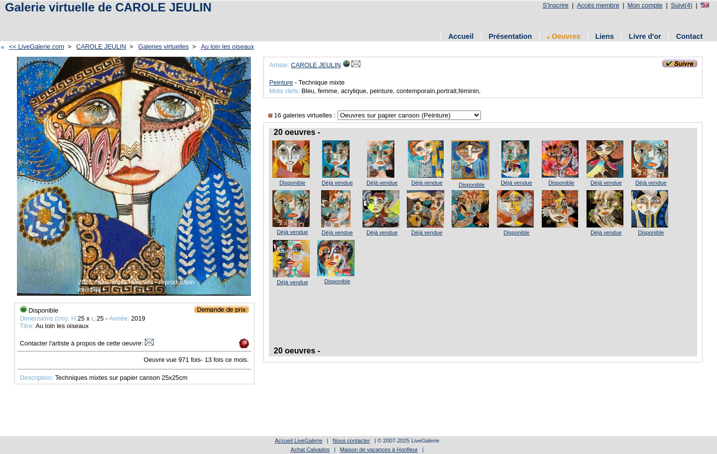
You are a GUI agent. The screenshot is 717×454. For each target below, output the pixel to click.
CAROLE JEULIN (101, 46)
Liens (604, 36)
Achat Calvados (310, 450)
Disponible (292, 183)
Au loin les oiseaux (227, 46)
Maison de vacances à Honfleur (379, 450)
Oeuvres (564, 36)
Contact (689, 36)
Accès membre (598, 5)
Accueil (461, 36)
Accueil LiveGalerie (299, 441)
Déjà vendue (337, 183)
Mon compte (644, 5)
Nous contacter (351, 441)
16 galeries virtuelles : (303, 115)
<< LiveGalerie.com (36, 46)
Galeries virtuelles (163, 46)
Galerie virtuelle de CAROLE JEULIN (108, 7)
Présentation (510, 36)
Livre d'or (645, 36)
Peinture (281, 82)
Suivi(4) (681, 5)
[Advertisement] (183, 21)
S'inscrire (556, 5)
